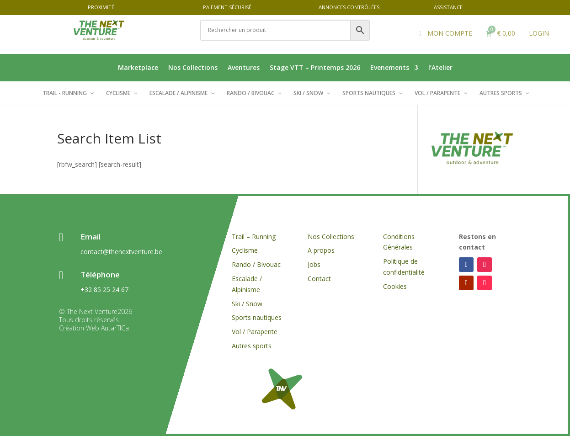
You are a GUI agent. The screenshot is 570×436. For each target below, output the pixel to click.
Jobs (314, 264)
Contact (319, 278)
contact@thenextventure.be (121, 251)
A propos (321, 250)
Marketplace (138, 68)
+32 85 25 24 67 (104, 289)
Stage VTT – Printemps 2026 (315, 68)
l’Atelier (440, 68)
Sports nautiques (257, 317)
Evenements (389, 68)
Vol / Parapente (254, 331)
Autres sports (252, 345)
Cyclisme (245, 250)
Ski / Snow (247, 303)
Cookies (396, 286)
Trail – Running (254, 236)
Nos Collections (193, 68)
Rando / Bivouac (256, 264)
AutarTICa (115, 328)
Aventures (244, 68)
